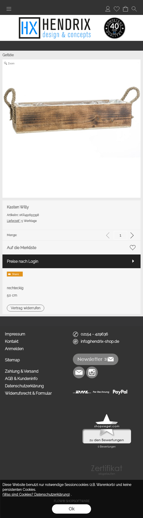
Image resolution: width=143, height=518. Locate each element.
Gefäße (8, 55)
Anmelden (14, 348)
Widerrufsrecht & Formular (28, 393)
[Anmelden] (108, 9)
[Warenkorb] (125, 9)
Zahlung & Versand (21, 371)
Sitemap (12, 360)
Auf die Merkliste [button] (21, 247)
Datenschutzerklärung (24, 386)
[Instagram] (92, 372)
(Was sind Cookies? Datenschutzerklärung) (36, 494)
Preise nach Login (22, 261)
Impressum (15, 334)
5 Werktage (22, 221)
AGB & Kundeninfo (21, 378)
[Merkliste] (116, 9)
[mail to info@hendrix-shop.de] (79, 372)
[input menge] (120, 235)
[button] (9, 9)
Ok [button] (71, 508)
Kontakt (11, 341)
